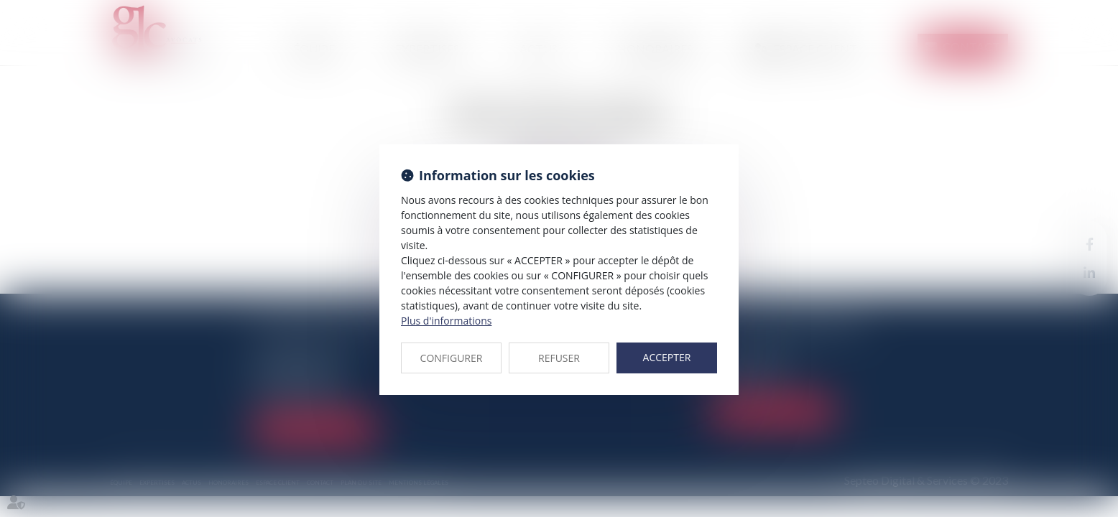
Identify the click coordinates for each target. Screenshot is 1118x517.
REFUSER (559, 358)
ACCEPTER (667, 357)
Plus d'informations (446, 320)
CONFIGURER (451, 358)
